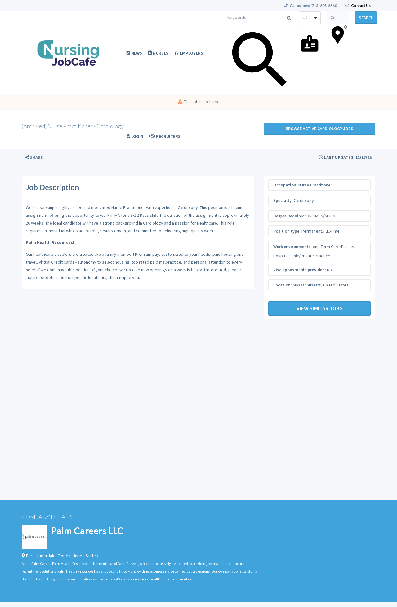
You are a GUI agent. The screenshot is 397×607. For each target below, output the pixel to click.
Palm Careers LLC (87, 530)
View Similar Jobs (320, 308)
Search (366, 17)
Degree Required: (289, 216)
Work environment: (291, 246)
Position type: (287, 231)
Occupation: (285, 185)
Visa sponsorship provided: (299, 270)
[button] (34, 157)
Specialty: (283, 200)
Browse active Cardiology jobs (319, 128)
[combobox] (310, 18)
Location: (282, 285)
